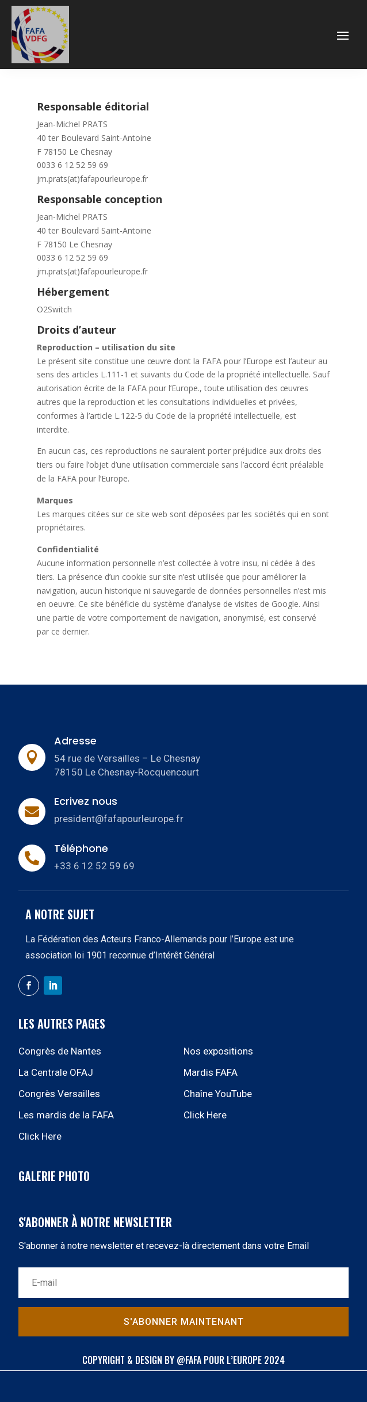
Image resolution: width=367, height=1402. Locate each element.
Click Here (205, 1115)
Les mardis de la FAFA (66, 1115)
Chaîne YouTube (217, 1093)
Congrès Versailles (59, 1093)
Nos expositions (218, 1051)
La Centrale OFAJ (55, 1072)
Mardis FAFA (210, 1072)
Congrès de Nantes (59, 1051)
